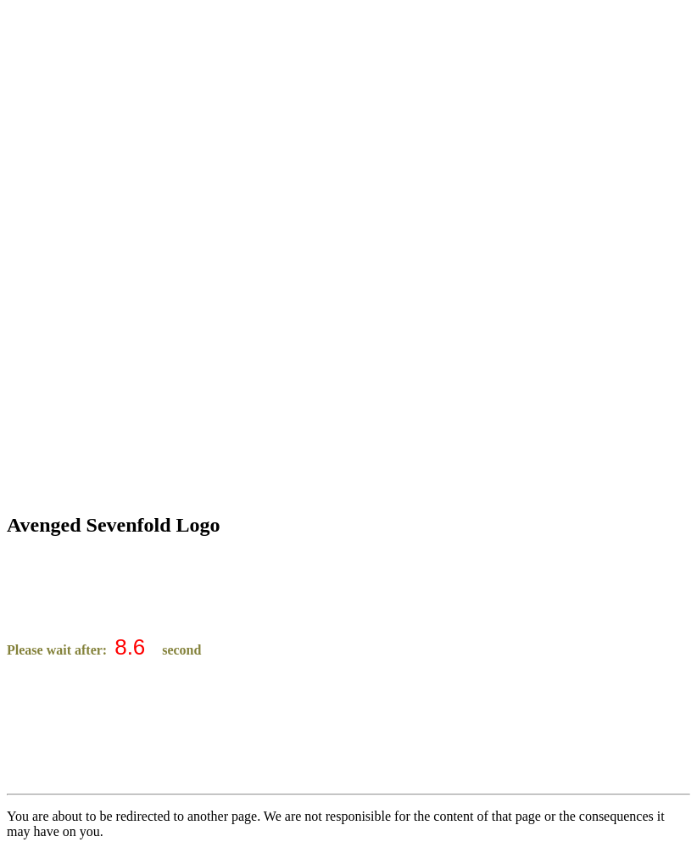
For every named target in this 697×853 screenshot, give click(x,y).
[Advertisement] (348, 125)
